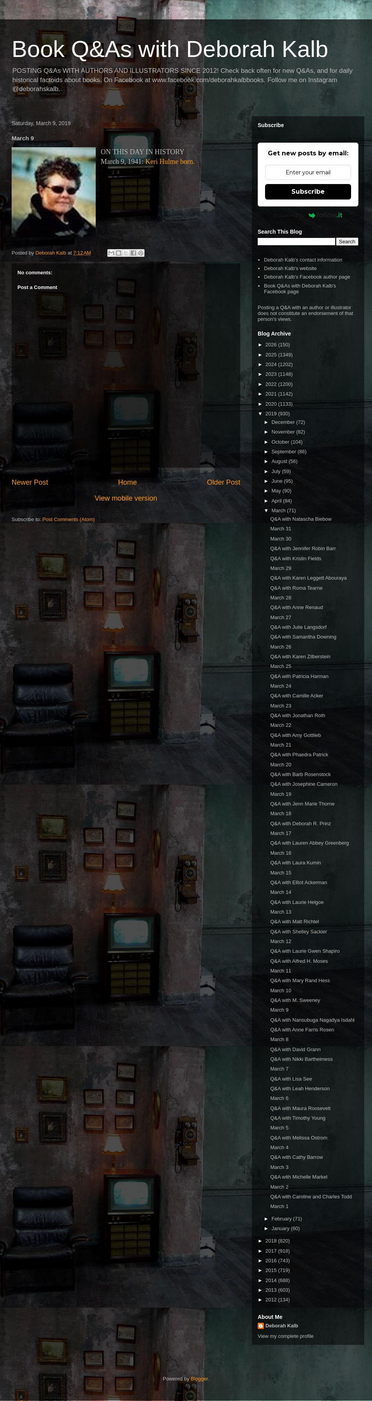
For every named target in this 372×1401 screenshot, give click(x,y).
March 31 (280, 529)
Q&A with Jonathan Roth (297, 715)
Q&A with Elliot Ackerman (298, 882)
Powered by (308, 215)
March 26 (280, 647)
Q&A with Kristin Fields (295, 558)
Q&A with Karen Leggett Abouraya (308, 578)
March (279, 510)
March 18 (280, 813)
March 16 (280, 853)
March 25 (280, 666)
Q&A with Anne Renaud (296, 607)
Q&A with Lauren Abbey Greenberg (309, 843)
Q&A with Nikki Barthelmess (301, 1059)
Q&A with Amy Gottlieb (295, 735)
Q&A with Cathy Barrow (296, 1157)
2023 (271, 374)
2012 (271, 1300)
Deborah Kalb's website (290, 268)
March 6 (279, 1098)
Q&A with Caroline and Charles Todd (311, 1197)
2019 (271, 414)
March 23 (280, 706)
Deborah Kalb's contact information (303, 260)
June (278, 481)
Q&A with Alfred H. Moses (299, 961)
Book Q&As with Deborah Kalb (170, 49)
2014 (271, 1280)
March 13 (280, 912)
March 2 (279, 1187)
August (280, 461)
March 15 (280, 873)
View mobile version (126, 498)
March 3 (279, 1167)
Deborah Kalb (281, 1326)
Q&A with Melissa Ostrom (298, 1138)
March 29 (280, 568)
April (277, 501)
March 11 (280, 971)
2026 (271, 345)
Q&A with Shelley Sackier (298, 932)
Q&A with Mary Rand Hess (300, 980)
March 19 (280, 794)
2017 (271, 1251)
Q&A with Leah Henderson (299, 1088)
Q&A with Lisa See (291, 1079)
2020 (271, 404)
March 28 (280, 598)
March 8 (279, 1039)
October (281, 442)
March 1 (279, 1206)
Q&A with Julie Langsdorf (298, 627)
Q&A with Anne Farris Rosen (302, 1030)
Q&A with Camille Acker (296, 696)
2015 (271, 1270)
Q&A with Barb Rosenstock (300, 774)
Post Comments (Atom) (69, 519)
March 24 (280, 686)
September (285, 451)
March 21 (280, 745)
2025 (271, 355)
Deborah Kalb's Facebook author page (307, 277)
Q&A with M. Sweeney (295, 1000)
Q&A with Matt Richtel (294, 921)
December (284, 422)
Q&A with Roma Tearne (296, 588)
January (281, 1228)
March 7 (279, 1069)
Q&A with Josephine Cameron (303, 784)
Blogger (199, 1379)
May (277, 491)
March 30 (280, 539)
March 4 (279, 1147)
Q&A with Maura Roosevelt (300, 1108)
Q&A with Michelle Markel (298, 1177)
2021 (271, 394)
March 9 (279, 1010)
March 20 (280, 765)
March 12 (280, 941)
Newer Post (30, 482)
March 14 (280, 892)
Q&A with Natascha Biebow (300, 519)
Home (127, 482)
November (284, 432)
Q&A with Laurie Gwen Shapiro (304, 951)
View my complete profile (285, 1336)
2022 (271, 384)
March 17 (280, 833)
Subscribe (308, 191)
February (282, 1219)
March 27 (280, 617)
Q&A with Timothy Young (297, 1118)
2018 (271, 1241)
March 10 (280, 990)
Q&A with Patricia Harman (299, 676)
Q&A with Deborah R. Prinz (300, 823)
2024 (271, 364)
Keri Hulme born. (170, 161)
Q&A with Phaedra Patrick (299, 754)
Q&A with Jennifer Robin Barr (303, 548)
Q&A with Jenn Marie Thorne (302, 804)
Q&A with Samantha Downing (303, 637)
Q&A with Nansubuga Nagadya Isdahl (312, 1020)
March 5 (279, 1128)
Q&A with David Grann (295, 1049)
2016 (271, 1260)
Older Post (223, 482)
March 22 (280, 725)
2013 (271, 1290)
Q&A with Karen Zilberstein (300, 656)
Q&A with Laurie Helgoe (297, 902)
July (277, 471)
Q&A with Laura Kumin (295, 863)
